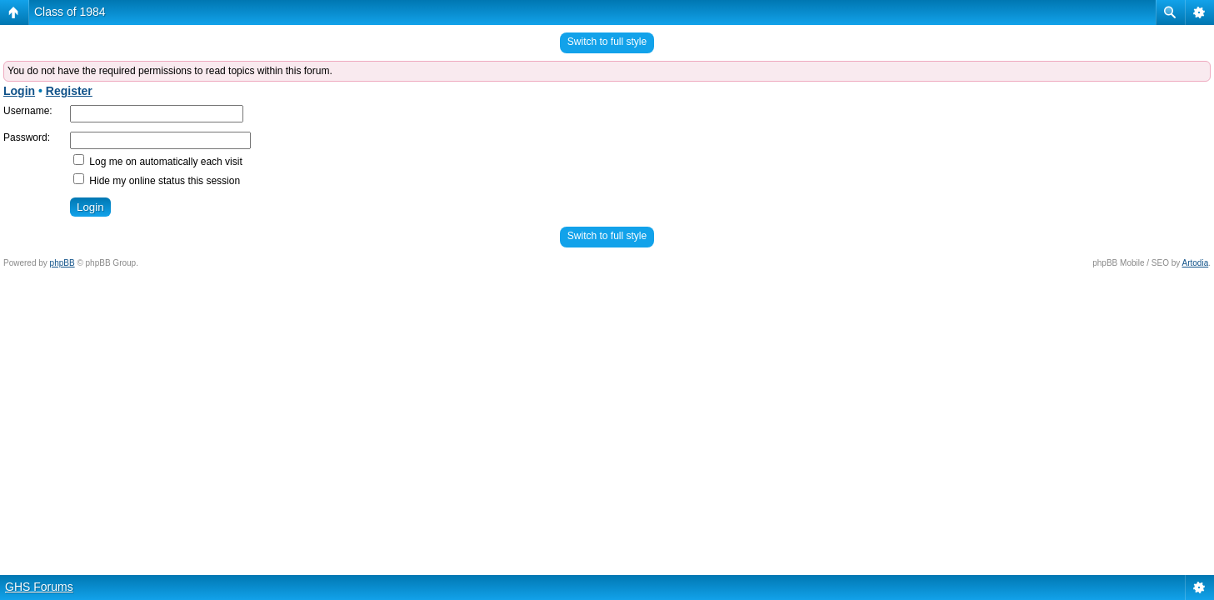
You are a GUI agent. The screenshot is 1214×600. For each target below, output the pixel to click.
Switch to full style (607, 42)
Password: (26, 137)
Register (69, 91)
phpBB (62, 263)
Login (19, 91)
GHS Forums (39, 586)
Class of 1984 (70, 11)
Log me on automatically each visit (157, 162)
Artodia (1195, 263)
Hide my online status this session (156, 181)
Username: (27, 111)
